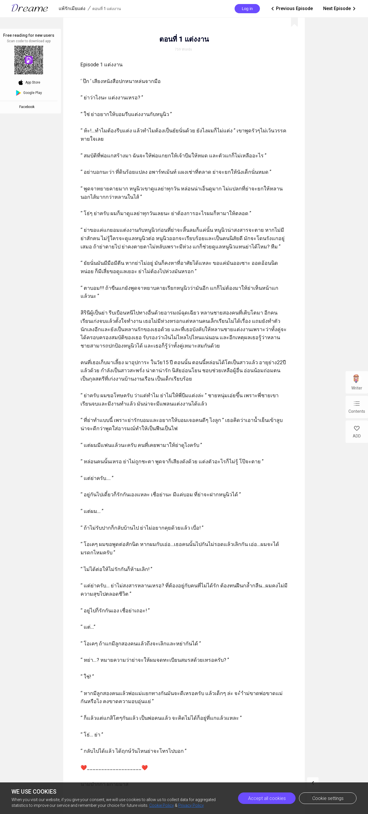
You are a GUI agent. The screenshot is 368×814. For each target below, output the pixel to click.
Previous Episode (291, 8)
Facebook (27, 107)
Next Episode (339, 8)
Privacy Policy (191, 805)
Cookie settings (328, 798)
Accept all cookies (267, 798)
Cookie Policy (161, 805)
